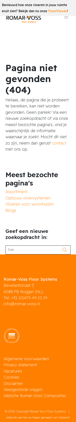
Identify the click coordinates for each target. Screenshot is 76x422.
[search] (66, 249)
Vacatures (13, 371)
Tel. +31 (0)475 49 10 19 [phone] (25, 297)
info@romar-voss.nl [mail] (22, 303)
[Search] (33, 249)
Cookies (11, 377)
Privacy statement (20, 364)
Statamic (64, 417)
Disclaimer (13, 383)
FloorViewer (57, 11)
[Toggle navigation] (66, 18)
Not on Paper (31, 417)
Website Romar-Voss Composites (35, 395)
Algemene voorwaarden (26, 358)
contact (59, 143)
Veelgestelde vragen (23, 389)
